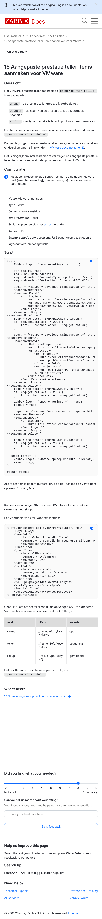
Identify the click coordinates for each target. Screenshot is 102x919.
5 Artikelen (57, 36)
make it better (39, 9)
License (73, 916)
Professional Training (84, 893)
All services (11, 901)
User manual (12, 36)
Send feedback (51, 829)
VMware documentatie (65, 147)
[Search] (84, 21)
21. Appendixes (35, 36)
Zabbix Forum (79, 901)
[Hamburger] (94, 21)
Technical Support (16, 893)
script (47, 223)
